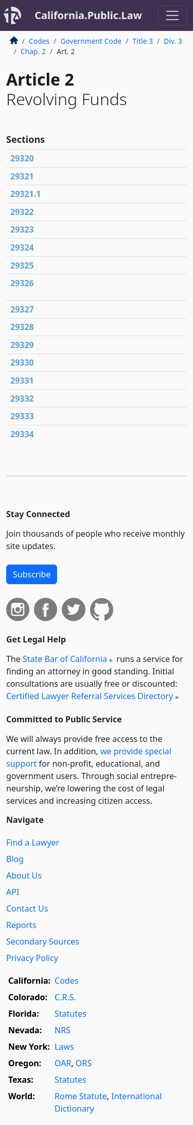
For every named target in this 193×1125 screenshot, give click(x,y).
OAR (63, 1063)
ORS (84, 1063)
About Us (24, 875)
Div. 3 (173, 41)
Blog (15, 859)
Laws (64, 1046)
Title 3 (143, 41)
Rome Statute (81, 1096)
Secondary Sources (42, 941)
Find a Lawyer (32, 842)
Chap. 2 (33, 51)
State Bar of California (65, 659)
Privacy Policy (32, 958)
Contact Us (27, 908)
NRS (63, 1030)
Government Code (90, 41)
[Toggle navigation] (172, 15)
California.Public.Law (88, 15)
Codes (39, 41)
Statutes (70, 1013)
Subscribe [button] (31, 574)
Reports (21, 925)
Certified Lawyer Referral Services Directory (89, 696)
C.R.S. (65, 997)
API (12, 892)
